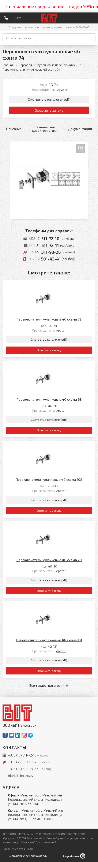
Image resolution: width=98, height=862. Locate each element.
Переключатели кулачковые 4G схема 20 (49, 560)
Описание (14, 129)
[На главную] (49, 18)
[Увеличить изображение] (49, 180)
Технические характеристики (44, 128)
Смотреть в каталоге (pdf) (49, 99)
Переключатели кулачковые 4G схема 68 (49, 399)
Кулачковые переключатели (57, 65)
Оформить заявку (49, 110)
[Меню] (93, 18)
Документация (80, 129)
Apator (62, 90)
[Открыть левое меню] (27, 855)
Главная (8, 65)
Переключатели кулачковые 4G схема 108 (49, 479)
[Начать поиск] (92, 37)
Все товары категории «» (49, 685)
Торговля (25, 65)
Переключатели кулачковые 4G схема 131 (49, 640)
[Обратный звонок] (6, 18)
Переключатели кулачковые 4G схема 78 (49, 319)
